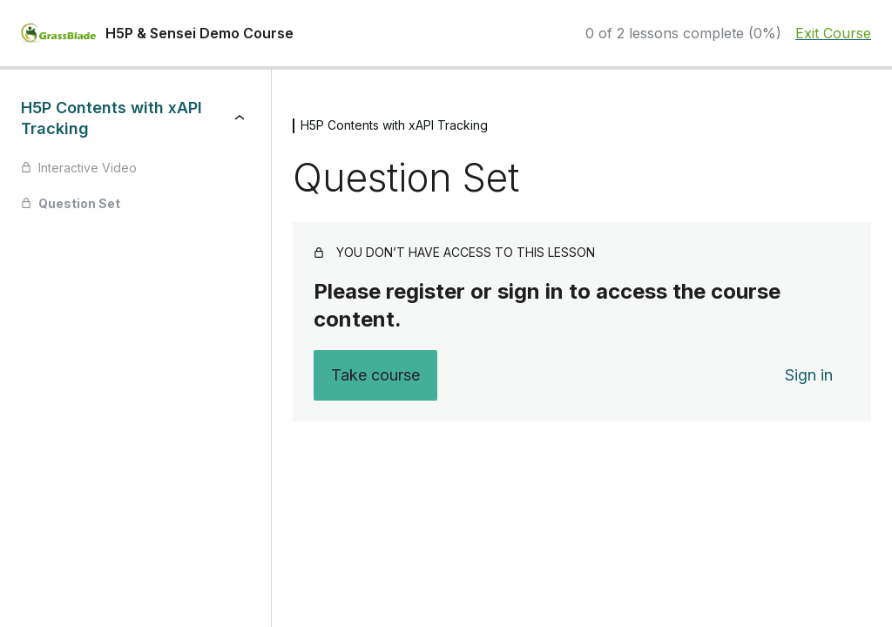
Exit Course (833, 33)
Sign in (809, 375)
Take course (375, 375)
